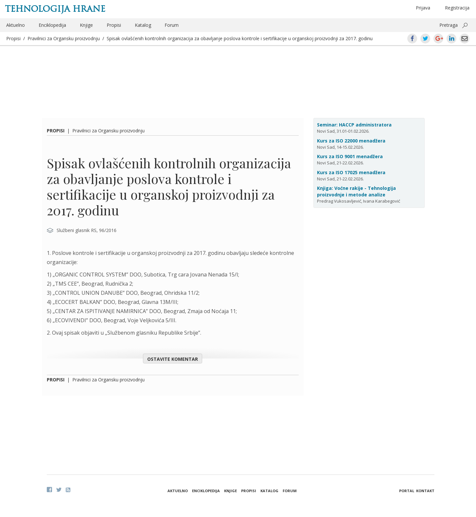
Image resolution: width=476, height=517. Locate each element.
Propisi (114, 25)
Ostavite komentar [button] (172, 359)
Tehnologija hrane (55, 9)
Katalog (143, 25)
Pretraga (448, 25)
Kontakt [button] (425, 490)
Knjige (86, 25)
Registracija (457, 8)
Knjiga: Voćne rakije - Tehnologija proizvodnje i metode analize (356, 191)
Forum (172, 25)
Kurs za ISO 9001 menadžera (350, 156)
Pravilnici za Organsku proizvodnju (63, 38)
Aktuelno (15, 25)
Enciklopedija (52, 25)
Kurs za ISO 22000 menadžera (351, 141)
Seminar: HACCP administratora (354, 125)
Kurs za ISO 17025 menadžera (351, 172)
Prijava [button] (423, 8)
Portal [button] (406, 490)
